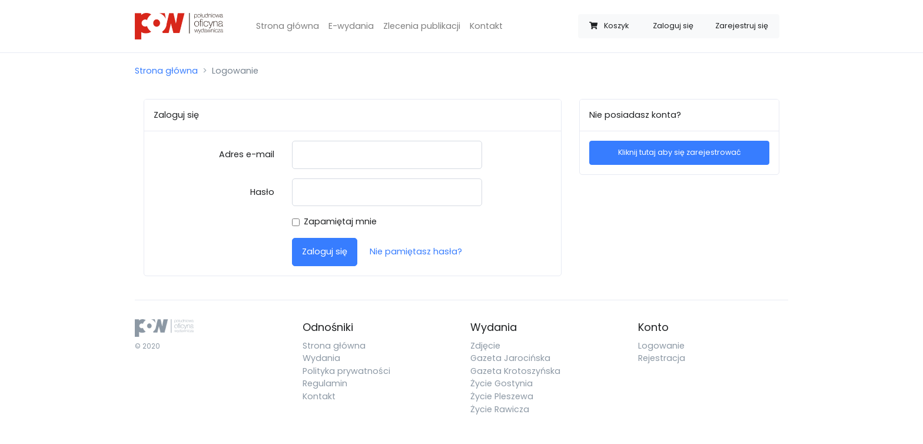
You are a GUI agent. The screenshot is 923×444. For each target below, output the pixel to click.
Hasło (262, 192)
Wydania (321, 358)
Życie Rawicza (499, 409)
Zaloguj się (673, 26)
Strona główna (287, 26)
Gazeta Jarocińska (510, 358)
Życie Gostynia (501, 383)
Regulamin (325, 383)
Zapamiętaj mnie (340, 221)
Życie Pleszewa (501, 396)
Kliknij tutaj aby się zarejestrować (679, 152)
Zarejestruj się (741, 26)
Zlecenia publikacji (421, 26)
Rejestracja (661, 358)
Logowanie (661, 346)
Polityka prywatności (346, 371)
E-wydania (351, 26)
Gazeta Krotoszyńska (515, 371)
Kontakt (486, 26)
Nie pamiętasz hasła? (416, 251)
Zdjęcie (485, 346)
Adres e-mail (246, 154)
